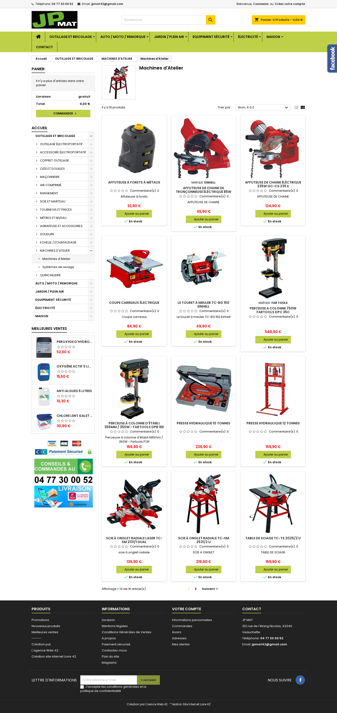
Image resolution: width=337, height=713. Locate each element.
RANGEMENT (49, 193)
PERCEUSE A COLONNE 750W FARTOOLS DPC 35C (273, 310)
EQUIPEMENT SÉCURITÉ (211, 36)
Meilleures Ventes (49, 328)
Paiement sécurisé (116, 644)
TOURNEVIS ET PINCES (56, 209)
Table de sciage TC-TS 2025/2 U (273, 538)
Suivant (210, 589)
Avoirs (176, 632)
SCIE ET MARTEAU (52, 201)
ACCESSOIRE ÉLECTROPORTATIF (63, 152)
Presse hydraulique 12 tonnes (273, 423)
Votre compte (186, 609)
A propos (109, 638)
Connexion (261, 4)
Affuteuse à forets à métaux (134, 182)
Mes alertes (181, 644)
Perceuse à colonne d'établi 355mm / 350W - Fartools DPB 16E (134, 425)
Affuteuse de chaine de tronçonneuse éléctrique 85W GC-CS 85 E (203, 192)
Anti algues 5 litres (74, 391)
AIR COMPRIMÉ (50, 185)
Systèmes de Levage (58, 267)
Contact (44, 47)
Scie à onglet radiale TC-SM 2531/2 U (203, 540)
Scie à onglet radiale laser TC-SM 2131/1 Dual (134, 540)
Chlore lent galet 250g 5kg (75, 416)
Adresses (179, 638)
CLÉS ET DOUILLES (52, 168)
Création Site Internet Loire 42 (190, 704)
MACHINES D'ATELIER (55, 250)
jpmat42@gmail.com (107, 4)
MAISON (273, 36)
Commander (65, 113)
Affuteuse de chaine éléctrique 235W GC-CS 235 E (273, 184)
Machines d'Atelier (56, 259)
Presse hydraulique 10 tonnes (203, 423)
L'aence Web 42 (157, 704)
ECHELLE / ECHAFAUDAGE (58, 242)
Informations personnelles (192, 620)
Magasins (109, 662)
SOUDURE (47, 234)
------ (36, 638)
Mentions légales (115, 626)
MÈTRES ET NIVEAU (53, 218)
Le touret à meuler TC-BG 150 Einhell (203, 304)
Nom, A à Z (263, 107)
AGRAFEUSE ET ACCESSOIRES (61, 226)
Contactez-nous (114, 650)
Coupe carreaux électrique (134, 302)
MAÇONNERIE (50, 177)
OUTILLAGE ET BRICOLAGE (70, 36)
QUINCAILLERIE (50, 275)
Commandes (182, 626)
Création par (41, 644)
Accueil (40, 128)
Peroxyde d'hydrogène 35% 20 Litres (75, 342)
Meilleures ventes (45, 632)
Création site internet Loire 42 (54, 656)
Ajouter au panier (137, 214)
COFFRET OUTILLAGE (54, 160)
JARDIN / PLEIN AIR (169, 36)
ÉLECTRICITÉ (248, 36)
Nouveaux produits (46, 626)
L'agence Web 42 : (46, 650)
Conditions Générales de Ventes (126, 632)
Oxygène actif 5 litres (75, 366)
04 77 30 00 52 (62, 4)
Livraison (108, 620)
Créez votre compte (290, 4)
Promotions (40, 620)
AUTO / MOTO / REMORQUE (122, 36)
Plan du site (110, 656)
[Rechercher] (168, 20)
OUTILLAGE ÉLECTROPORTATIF (61, 144)
